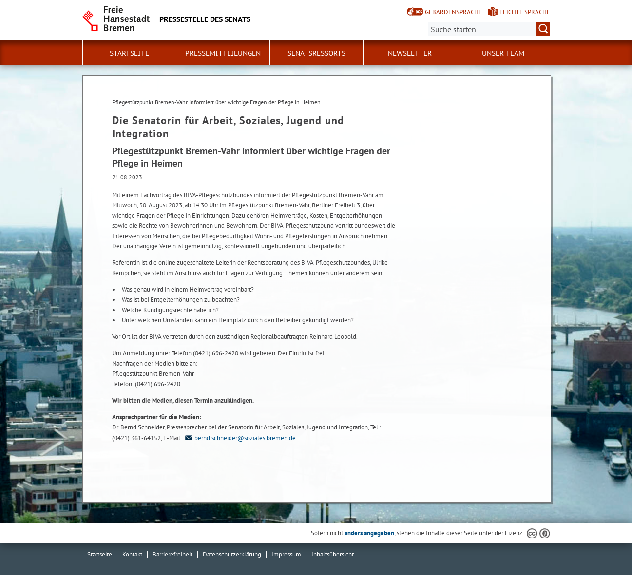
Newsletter (410, 53)
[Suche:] (489, 29)
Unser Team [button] (503, 53)
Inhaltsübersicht (332, 554)
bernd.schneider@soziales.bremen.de (239, 438)
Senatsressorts (316, 53)
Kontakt (132, 554)
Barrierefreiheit (172, 554)
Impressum (286, 554)
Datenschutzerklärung (232, 554)
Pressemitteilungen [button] (223, 53)
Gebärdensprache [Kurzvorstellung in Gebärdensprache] (453, 12)
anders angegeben (369, 533)
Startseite (129, 53)
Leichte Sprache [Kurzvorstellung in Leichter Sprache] (524, 12)
